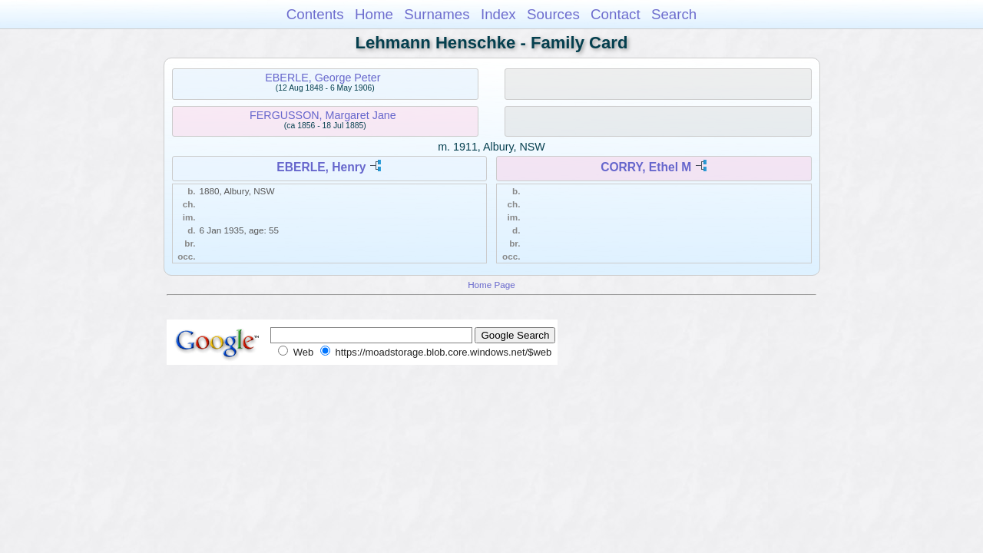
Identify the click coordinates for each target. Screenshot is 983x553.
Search (674, 14)
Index (498, 14)
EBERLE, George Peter (322, 77)
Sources (553, 14)
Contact (615, 14)
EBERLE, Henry (321, 167)
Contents (315, 14)
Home (374, 14)
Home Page (491, 285)
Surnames (436, 14)
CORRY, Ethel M (646, 167)
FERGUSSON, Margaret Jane (323, 115)
